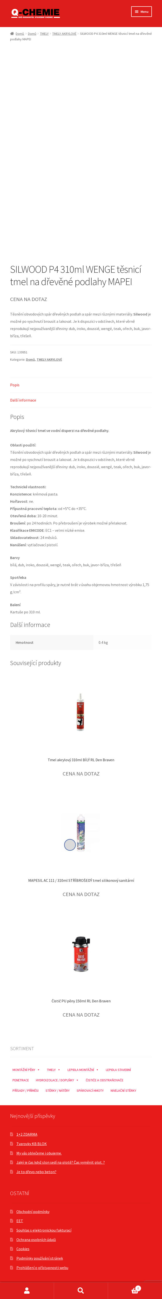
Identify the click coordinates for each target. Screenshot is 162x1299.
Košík (124, 1287)
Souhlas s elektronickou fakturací (43, 1230)
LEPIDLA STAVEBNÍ (118, 1070)
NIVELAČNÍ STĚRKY (123, 1090)
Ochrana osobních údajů (36, 1239)
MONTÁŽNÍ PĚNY (26, 1068)
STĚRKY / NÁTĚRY (58, 1090)
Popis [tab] (15, 384)
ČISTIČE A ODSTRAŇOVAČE (104, 1080)
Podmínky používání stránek (39, 1258)
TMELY (44, 33)
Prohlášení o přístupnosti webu (42, 1267)
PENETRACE (21, 1080)
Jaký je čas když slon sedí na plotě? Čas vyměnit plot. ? (60, 1162)
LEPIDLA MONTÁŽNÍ (83, 1068)
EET (19, 1220)
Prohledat (81, 1291)
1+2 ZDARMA (26, 1134)
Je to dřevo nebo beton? (36, 1171)
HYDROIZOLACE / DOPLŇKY (57, 1079)
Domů (20, 33)
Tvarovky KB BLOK (31, 1143)
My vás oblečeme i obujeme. (39, 1153)
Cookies (22, 1248)
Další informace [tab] (23, 400)
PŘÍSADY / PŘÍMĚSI (26, 1090)
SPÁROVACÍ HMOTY (90, 1090)
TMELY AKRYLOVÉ (64, 33)
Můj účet (27, 1291)
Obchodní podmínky (32, 1211)
